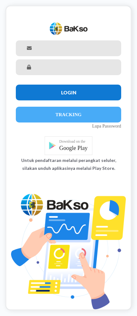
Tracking (68, 114)
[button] (68, 145)
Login (68, 92)
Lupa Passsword (106, 126)
